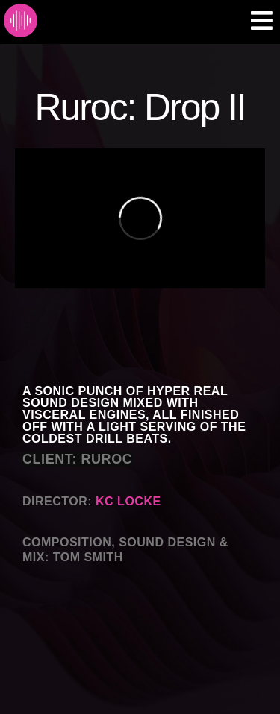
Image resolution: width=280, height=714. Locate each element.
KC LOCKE (128, 501)
